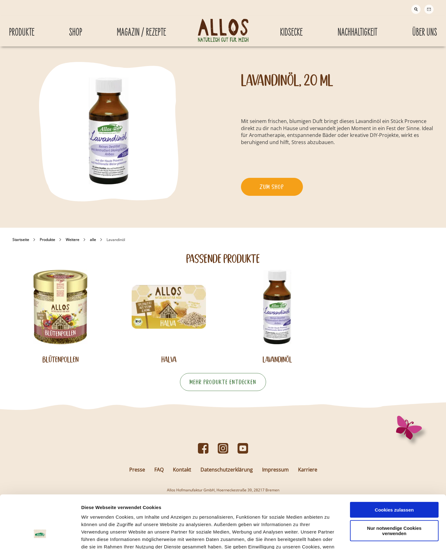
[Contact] (429, 9)
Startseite (20, 244)
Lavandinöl (277, 364)
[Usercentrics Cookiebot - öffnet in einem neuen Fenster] (40, 537)
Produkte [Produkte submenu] (21, 29)
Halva (169, 364)
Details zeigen (329, 536)
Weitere (72, 244)
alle (93, 244)
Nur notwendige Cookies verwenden (394, 488)
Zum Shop (272, 191)
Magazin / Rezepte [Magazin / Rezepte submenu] (141, 29)
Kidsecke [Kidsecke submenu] (291, 29)
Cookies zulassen (394, 467)
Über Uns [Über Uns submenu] (424, 29)
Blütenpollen (60, 364)
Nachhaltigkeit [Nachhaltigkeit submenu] (357, 29)
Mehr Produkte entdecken (223, 386)
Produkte (47, 244)
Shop (75, 29)
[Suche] (416, 9)
